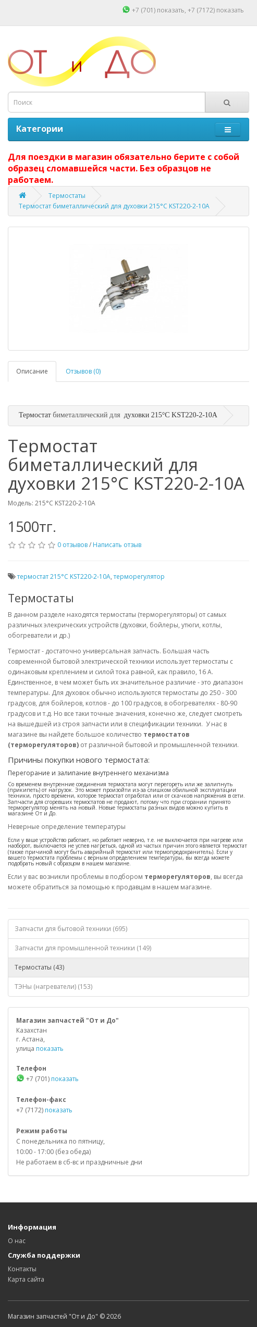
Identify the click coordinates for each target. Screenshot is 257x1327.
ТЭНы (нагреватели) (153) (53, 986)
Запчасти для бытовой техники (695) (71, 928)
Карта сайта (26, 1279)
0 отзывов (72, 544)
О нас (17, 1240)
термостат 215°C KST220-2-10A (64, 576)
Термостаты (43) (39, 967)
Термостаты (66, 195)
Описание (32, 371)
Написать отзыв (117, 544)
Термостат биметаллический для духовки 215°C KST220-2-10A (114, 206)
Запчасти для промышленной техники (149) (83, 948)
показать (171, 10)
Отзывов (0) (83, 371)
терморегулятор (139, 576)
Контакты (22, 1268)
